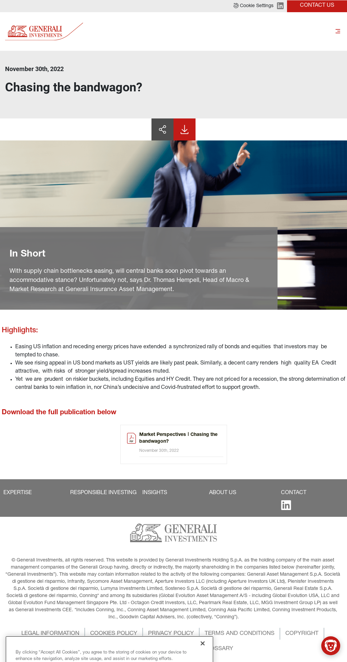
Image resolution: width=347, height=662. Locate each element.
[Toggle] (338, 31)
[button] (253, 6)
